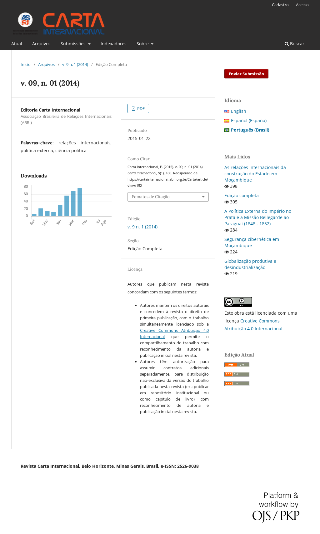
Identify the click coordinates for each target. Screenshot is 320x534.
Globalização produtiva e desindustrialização (250, 264)
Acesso (302, 4)
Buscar (294, 44)
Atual (16, 44)
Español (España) (249, 120)
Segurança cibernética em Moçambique (251, 242)
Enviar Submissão (246, 74)
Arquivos (41, 44)
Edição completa (241, 195)
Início (26, 64)
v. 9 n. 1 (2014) (75, 64)
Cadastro (280, 4)
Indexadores (114, 44)
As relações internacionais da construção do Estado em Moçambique (255, 173)
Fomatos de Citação (151, 196)
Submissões (74, 44)
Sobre (143, 44)
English (238, 111)
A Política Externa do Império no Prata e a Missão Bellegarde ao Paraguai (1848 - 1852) (257, 217)
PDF (140, 108)
